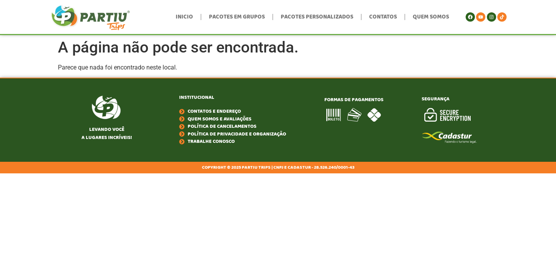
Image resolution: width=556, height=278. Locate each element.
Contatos (383, 17)
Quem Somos (431, 17)
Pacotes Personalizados (317, 17)
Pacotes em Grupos (237, 17)
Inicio (184, 17)
